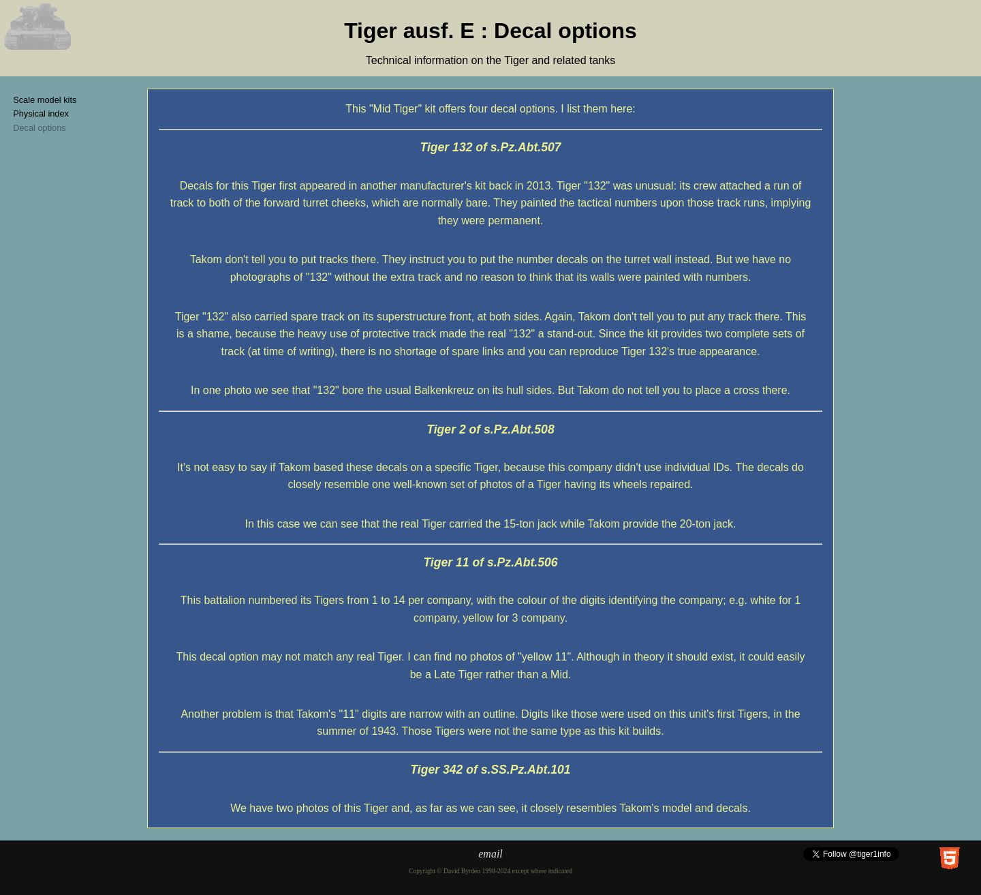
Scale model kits (44, 100)
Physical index (41, 113)
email (490, 854)
